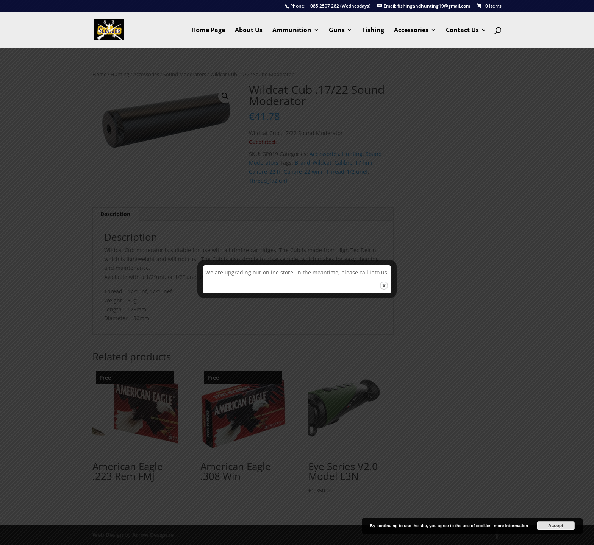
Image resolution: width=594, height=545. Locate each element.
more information (511, 525)
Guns (337, 30)
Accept (555, 525)
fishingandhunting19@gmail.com (423, 6)
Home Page (208, 30)
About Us (249, 30)
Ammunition (291, 30)
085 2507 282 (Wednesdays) (327, 6)
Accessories (411, 30)
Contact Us (462, 30)
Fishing (373, 30)
